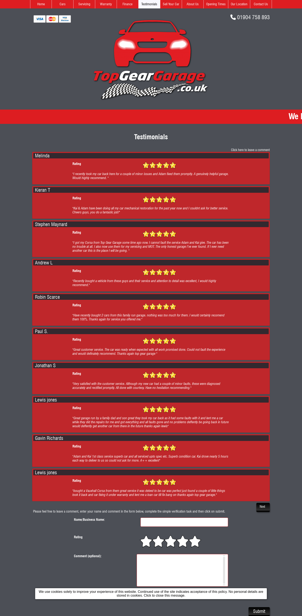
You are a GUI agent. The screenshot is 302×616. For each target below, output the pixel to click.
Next (262, 507)
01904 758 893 (253, 17)
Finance (127, 4)
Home (41, 4)
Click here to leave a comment (250, 150)
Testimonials (149, 4)
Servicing (84, 4)
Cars (62, 4)
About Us (193, 4)
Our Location (239, 4)
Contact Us (261, 4)
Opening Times (216, 4)
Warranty (106, 4)
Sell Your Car (171, 4)
